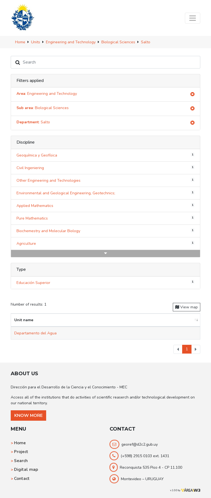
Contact (22, 478)
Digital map (26, 469)
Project (21, 451)
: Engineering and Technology (105, 94)
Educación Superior (105, 282)
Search (21, 460)
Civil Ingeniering (105, 167)
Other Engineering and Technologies (105, 180)
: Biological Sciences (105, 108)
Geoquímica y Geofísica (105, 155)
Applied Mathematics (105, 205)
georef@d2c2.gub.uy (139, 444)
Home (20, 443)
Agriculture (105, 243)
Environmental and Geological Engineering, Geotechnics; (105, 193)
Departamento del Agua (35, 333)
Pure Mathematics (105, 218)
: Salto (105, 123)
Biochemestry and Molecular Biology (105, 231)
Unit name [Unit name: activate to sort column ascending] (23, 320)
